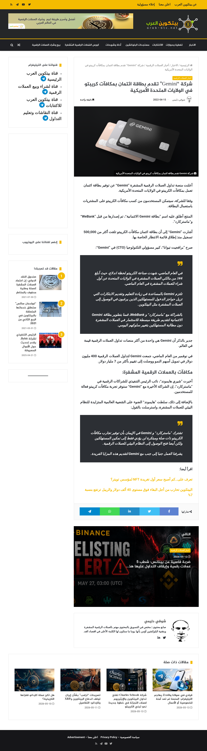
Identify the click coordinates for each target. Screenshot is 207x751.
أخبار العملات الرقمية (157, 65)
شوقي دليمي (178, 99)
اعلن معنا (164, 4)
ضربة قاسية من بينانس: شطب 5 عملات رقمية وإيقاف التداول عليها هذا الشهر (159, 566)
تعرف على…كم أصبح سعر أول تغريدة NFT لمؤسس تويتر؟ (151, 480)
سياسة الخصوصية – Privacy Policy (120, 737)
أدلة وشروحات (113, 45)
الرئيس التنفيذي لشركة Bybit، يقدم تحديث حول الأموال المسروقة (26, 342)
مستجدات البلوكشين (137, 45)
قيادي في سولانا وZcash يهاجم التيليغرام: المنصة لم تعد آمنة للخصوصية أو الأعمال (173, 699)
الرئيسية (186, 65)
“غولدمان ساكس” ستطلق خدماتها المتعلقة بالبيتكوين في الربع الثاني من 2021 (25, 313)
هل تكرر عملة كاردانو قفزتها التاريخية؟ (37, 697)
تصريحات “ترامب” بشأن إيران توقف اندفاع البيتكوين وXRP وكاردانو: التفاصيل (82, 699)
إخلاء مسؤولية (146, 4)
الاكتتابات (157, 45)
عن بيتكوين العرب (185, 4)
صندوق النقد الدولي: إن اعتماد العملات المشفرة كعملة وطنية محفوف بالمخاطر (25, 284)
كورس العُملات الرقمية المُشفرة (82, 45)
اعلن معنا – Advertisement (83, 737)
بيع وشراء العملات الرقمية (46, 45)
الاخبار (192, 45)
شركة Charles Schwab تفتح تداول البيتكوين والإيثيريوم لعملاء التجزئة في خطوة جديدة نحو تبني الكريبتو (128, 701)
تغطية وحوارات (174, 45)
